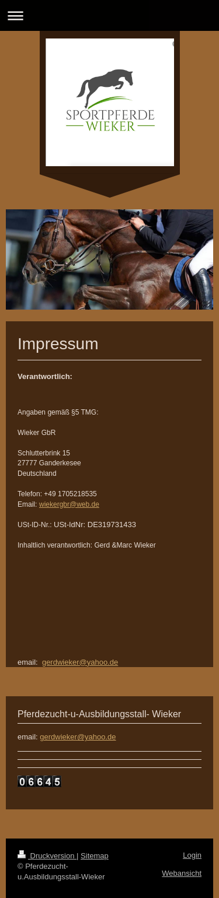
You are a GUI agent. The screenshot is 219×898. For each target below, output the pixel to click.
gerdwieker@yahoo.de (80, 662)
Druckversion (47, 855)
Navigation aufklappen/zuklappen (109, 15)
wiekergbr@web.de (69, 504)
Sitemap (95, 855)
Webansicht (181, 873)
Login (192, 855)
